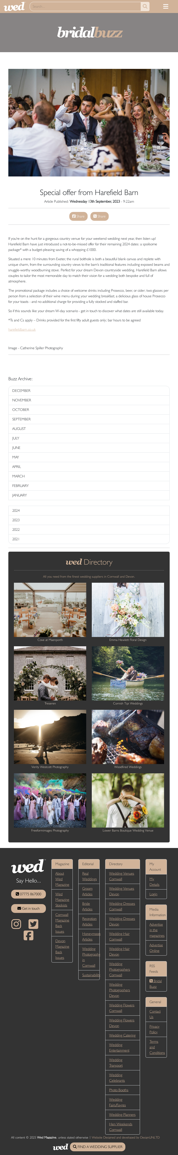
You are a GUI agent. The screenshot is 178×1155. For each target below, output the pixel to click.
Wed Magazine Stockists (62, 899)
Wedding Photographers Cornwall (119, 969)
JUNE (16, 447)
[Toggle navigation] (165, 6)
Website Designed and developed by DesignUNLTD (126, 1137)
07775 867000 (28, 894)
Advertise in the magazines (157, 930)
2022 (16, 529)
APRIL (16, 466)
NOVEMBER (21, 400)
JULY (15, 438)
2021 (16, 539)
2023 (16, 520)
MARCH (18, 476)
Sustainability (91, 975)
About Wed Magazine (62, 879)
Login (153, 894)
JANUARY (19, 495)
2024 (16, 510)
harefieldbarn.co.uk (22, 329)
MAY (15, 457)
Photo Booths (118, 1090)
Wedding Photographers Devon (119, 990)
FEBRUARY (20, 485)
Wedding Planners (122, 1114)
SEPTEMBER (21, 419)
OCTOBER (20, 409)
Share (78, 216)
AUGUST (19, 428)
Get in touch (28, 908)
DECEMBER (21, 390)
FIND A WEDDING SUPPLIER (97, 1147)
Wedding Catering (122, 1035)
